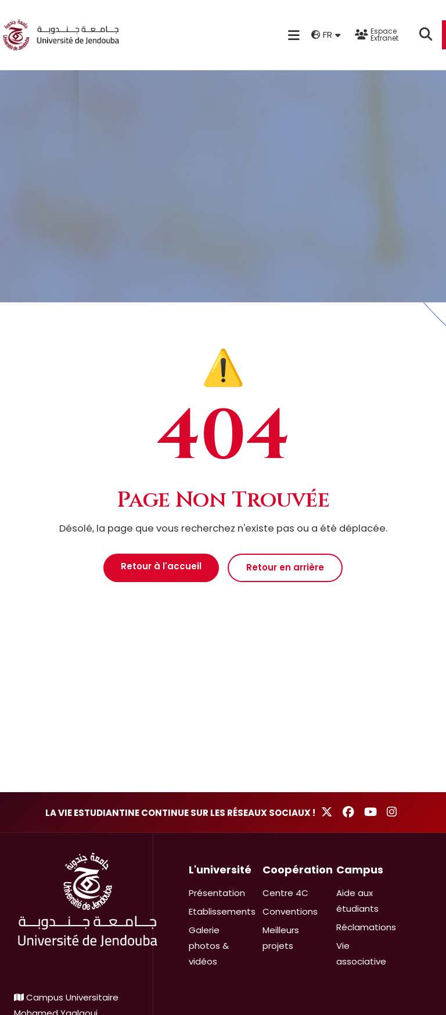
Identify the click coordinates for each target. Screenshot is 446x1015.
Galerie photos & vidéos (209, 945)
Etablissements (222, 911)
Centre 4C (285, 893)
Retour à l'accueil (161, 566)
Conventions (290, 911)
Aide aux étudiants (357, 901)
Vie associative (361, 953)
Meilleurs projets (280, 938)
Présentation (217, 893)
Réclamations (366, 927)
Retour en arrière (285, 567)
